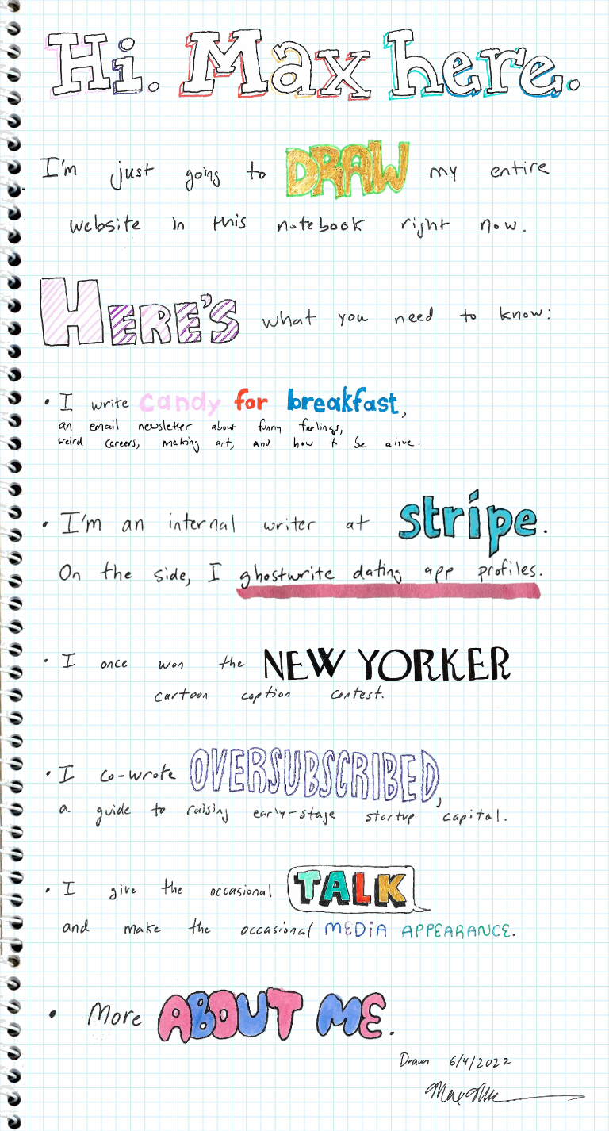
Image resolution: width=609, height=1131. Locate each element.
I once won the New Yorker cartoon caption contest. (198, 654)
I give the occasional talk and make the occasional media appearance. (251, 871)
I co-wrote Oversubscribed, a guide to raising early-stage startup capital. (259, 750)
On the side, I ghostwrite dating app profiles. (195, 569)
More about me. (88, 984)
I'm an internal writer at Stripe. (133, 499)
